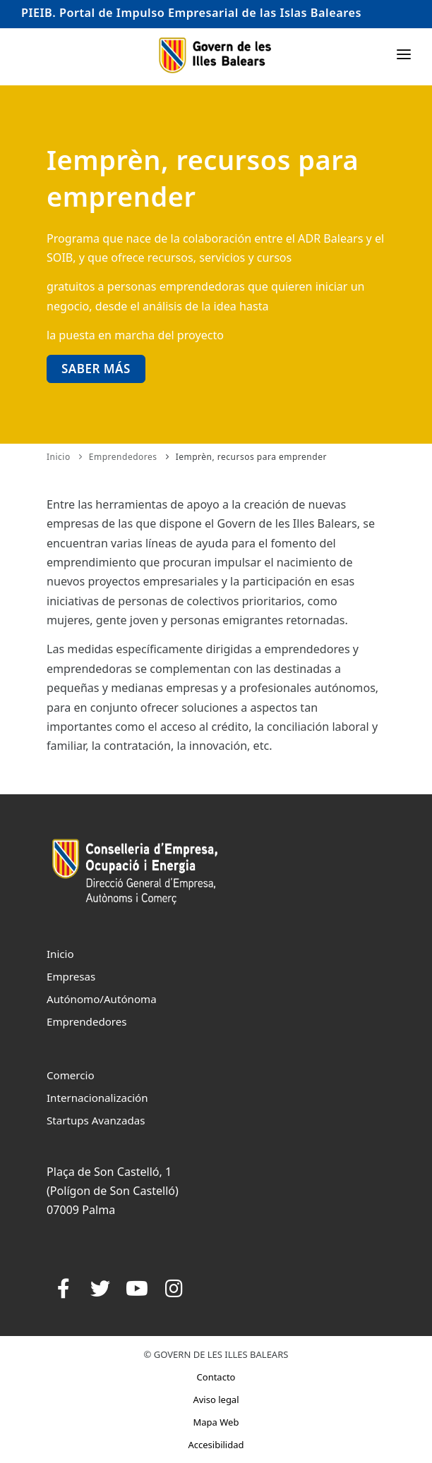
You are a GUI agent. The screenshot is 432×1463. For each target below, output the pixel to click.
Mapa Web (216, 1422)
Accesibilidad (216, 1444)
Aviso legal (216, 1399)
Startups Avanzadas (96, 1120)
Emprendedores (123, 457)
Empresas (71, 976)
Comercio (71, 1075)
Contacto (216, 1377)
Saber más (96, 368)
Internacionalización (97, 1098)
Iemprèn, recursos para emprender (251, 457)
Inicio (59, 457)
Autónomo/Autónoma (102, 999)
